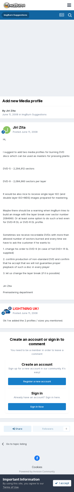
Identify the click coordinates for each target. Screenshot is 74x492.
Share (17, 429)
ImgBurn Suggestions (34, 114)
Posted (25, 131)
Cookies (37, 467)
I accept (62, 483)
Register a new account (37, 381)
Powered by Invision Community (37, 471)
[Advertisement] (37, 58)
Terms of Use (11, 487)
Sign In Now (37, 406)
